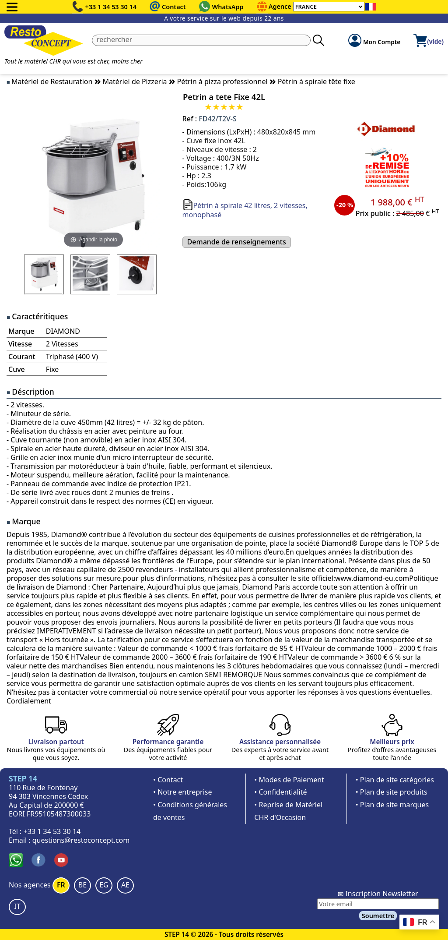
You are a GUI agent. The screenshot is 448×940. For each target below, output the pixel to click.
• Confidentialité (280, 792)
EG (103, 885)
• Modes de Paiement (289, 780)
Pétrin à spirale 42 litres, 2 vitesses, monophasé (245, 210)
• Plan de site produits (391, 792)
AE (125, 885)
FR (61, 885)
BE (82, 885)
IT (17, 906)
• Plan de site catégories (395, 780)
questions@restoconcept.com (81, 840)
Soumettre (378, 916)
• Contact (168, 780)
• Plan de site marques (392, 804)
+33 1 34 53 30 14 (111, 7)
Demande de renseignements (236, 242)
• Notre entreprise (182, 792)
